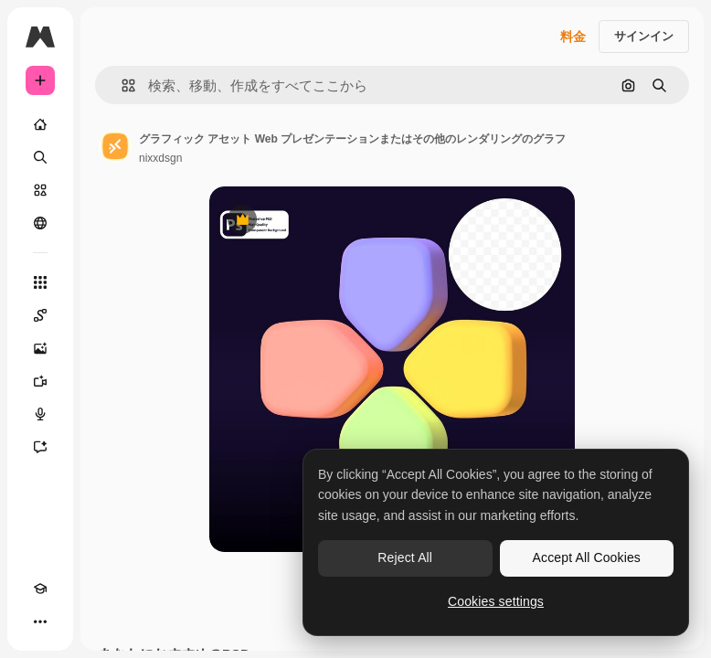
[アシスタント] (40, 447)
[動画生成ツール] (40, 381)
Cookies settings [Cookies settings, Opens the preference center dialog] (496, 601)
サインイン (644, 36)
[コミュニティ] (40, 223)
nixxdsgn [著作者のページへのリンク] (160, 158)
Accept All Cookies (587, 557)
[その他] (40, 621)
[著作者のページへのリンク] (115, 146)
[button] (121, 85)
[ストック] (40, 190)
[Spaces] (40, 315)
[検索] (40, 157)
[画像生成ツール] (40, 348)
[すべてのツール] (40, 282)
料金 (573, 36)
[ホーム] (40, 124)
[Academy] (40, 588)
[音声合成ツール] (40, 414)
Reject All (404, 557)
